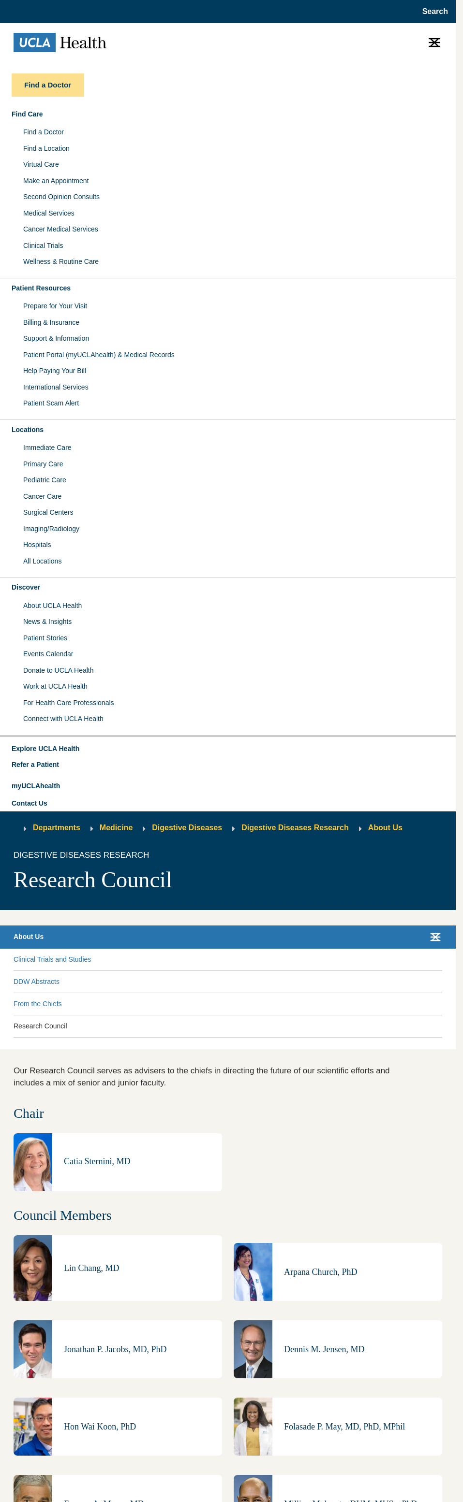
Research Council (40, 1026)
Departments (56, 827)
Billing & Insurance (51, 322)
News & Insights (47, 621)
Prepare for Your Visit (55, 306)
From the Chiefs (38, 1004)
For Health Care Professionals (68, 703)
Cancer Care (42, 496)
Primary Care (43, 464)
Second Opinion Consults (61, 197)
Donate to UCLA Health (58, 670)
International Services (56, 387)
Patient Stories (45, 638)
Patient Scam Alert (51, 403)
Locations (28, 429)
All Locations (42, 561)
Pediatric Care (44, 480)
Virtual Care (41, 164)
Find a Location (46, 148)
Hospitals (37, 545)
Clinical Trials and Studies (52, 959)
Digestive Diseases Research (294, 827)
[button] (228, 749)
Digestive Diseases (187, 827)
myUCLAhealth (36, 786)
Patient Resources (41, 288)
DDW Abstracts (37, 981)
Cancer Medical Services (60, 229)
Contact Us (29, 803)
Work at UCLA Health (55, 686)
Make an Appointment (56, 181)
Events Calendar (48, 654)
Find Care (27, 114)
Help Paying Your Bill (54, 371)
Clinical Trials (43, 245)
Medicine (116, 827)
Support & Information (56, 338)
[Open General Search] (432, 11)
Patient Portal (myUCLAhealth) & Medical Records (99, 355)
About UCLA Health (52, 605)
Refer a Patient (35, 764)
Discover (26, 587)
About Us (385, 827)
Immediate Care (47, 447)
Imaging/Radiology (51, 529)
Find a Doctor (43, 132)
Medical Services (49, 213)
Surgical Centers (48, 512)
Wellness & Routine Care (61, 261)
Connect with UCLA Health (63, 718)
